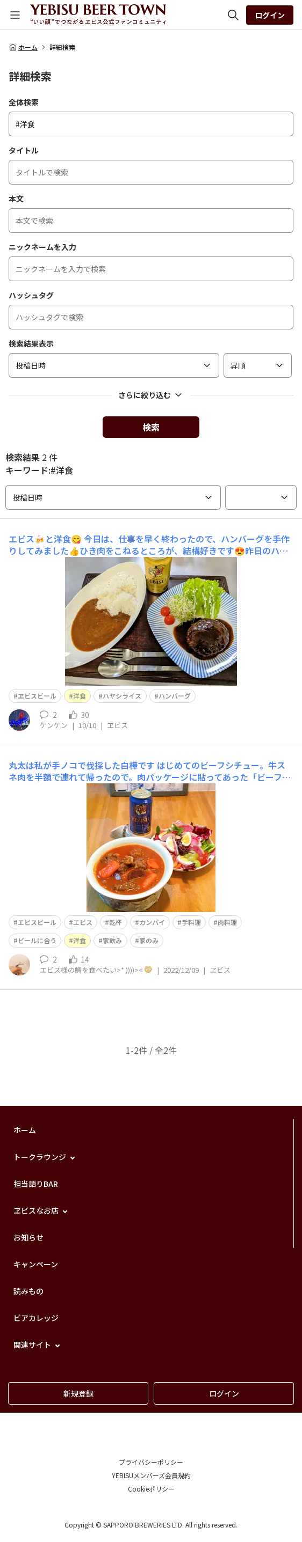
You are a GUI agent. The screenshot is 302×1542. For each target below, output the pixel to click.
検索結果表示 (31, 343)
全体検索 (24, 102)
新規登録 (78, 1393)
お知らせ (28, 1237)
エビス (82, 922)
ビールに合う (37, 940)
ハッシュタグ (31, 295)
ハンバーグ (175, 695)
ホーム (23, 47)
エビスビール (37, 922)
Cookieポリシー (151, 1488)
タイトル (24, 150)
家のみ (149, 940)
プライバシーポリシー (151, 1461)
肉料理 (227, 922)
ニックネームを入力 (42, 246)
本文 (16, 198)
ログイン (270, 15)
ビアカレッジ (36, 1317)
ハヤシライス (122, 695)
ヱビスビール (37, 695)
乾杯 (115, 922)
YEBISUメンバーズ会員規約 (151, 1475)
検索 (151, 427)
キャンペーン (35, 1264)
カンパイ (152, 922)
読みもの (28, 1291)
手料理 (191, 922)
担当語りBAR (35, 1183)
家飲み (112, 940)
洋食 (79, 695)
